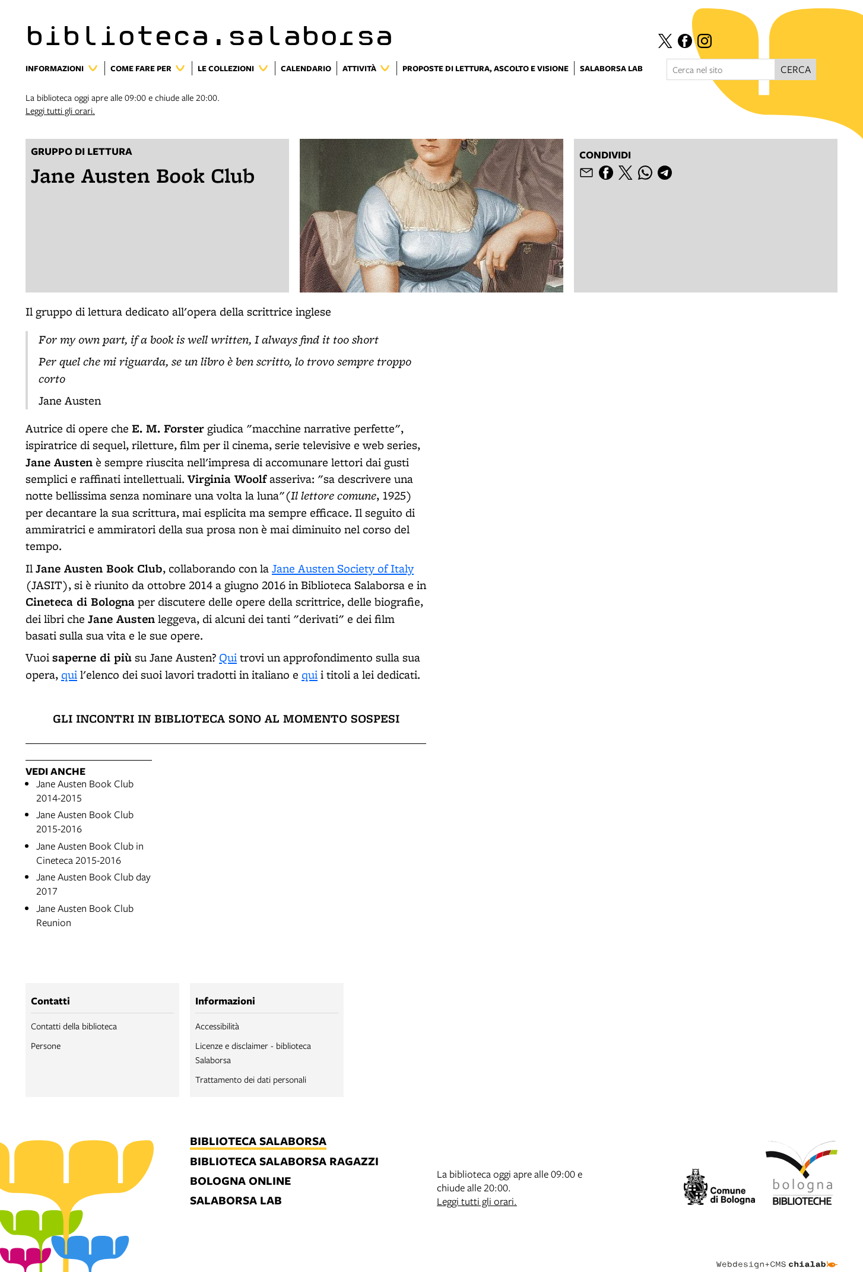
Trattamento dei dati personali (250, 1079)
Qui (228, 657)
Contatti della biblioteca (74, 1026)
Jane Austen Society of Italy (343, 568)
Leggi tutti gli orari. (60, 110)
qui (69, 674)
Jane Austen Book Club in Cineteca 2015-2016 (90, 853)
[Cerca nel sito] (721, 69)
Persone (46, 1045)
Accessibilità (217, 1026)
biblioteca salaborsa (258, 1142)
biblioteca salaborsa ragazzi (284, 1162)
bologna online (240, 1181)
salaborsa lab (236, 1201)
